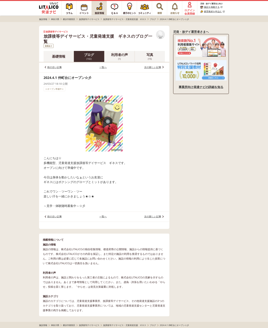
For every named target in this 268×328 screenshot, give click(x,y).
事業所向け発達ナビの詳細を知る (201, 87)
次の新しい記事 (152, 67)
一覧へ (103, 67)
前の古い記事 (54, 67)
